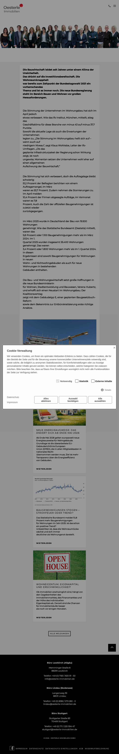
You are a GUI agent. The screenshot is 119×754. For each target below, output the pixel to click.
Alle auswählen (100, 399)
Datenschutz (13, 397)
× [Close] (114, 348)
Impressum (12, 402)
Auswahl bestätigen (73, 399)
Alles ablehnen (46, 399)
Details (108, 390)
